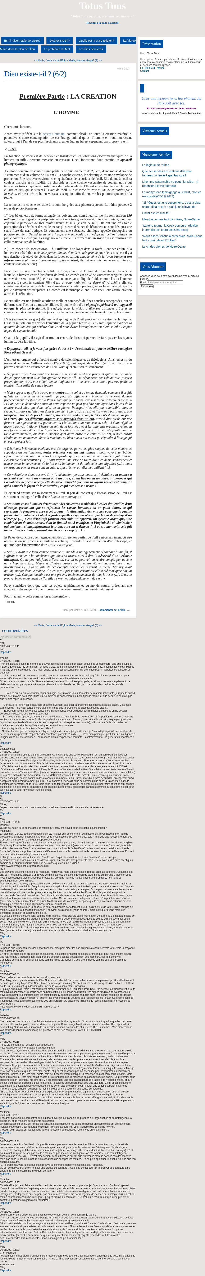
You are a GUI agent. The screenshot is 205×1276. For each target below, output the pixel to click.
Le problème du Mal (57, 49)
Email (143, 282)
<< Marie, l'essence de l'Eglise (51, 60)
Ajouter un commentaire (15, 637)
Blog (142, 53)
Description (146, 59)
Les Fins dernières (91, 49)
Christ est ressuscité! (155, 213)
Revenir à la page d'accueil (102, 22)
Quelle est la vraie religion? (96, 40)
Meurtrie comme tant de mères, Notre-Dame (171, 219)
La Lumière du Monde (152, 68)
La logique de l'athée (155, 165)
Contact (144, 70)
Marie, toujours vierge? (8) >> (85, 60)
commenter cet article (113, 610)
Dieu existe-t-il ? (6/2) (35, 74)
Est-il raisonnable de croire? (22, 40)
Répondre (5, 652)
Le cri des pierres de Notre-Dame (164, 246)
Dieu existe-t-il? (60, 40)
